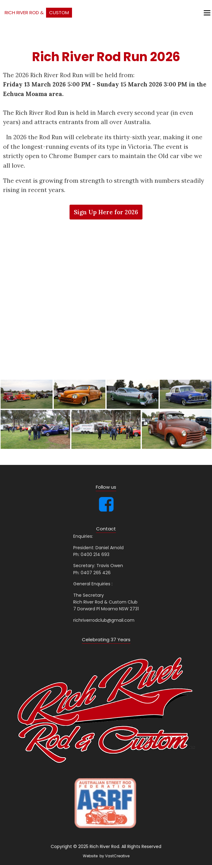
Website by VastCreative (106, 856)
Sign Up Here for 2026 (106, 212)
